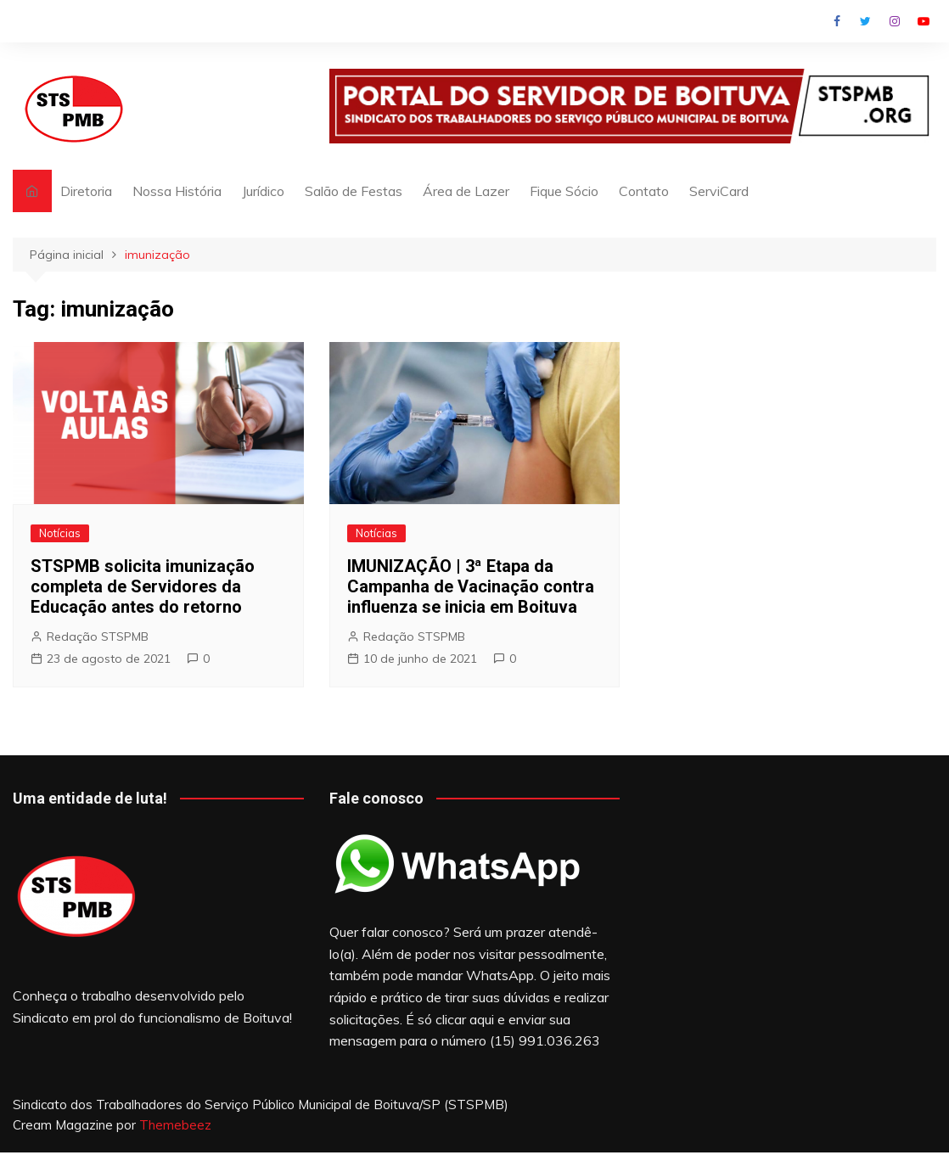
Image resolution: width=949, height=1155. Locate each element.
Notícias (60, 533)
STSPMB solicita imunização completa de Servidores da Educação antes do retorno (143, 586)
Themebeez (175, 1125)
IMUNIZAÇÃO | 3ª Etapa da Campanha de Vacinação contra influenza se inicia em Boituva (470, 586)
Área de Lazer (466, 190)
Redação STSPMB (98, 636)
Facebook (837, 21)
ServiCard (719, 190)
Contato (644, 190)
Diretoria (86, 190)
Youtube (923, 21)
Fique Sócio (564, 190)
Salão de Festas (353, 190)
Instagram (894, 21)
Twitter (866, 21)
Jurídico (263, 190)
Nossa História (177, 190)
